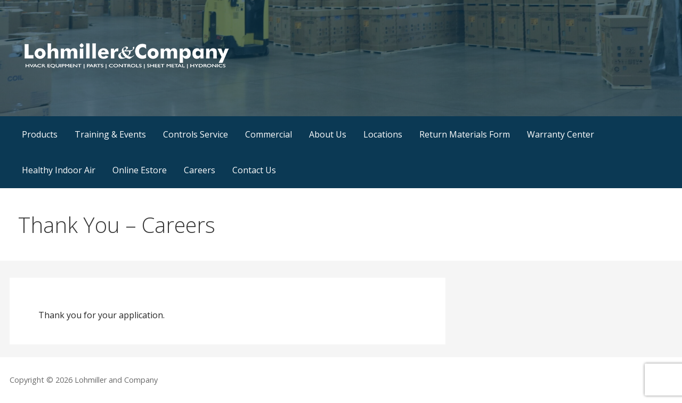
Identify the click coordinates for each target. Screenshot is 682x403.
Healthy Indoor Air (58, 170)
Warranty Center (560, 134)
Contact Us (254, 170)
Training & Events (110, 134)
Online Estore (139, 170)
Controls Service (195, 134)
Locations (382, 134)
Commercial (268, 134)
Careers (199, 170)
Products (40, 134)
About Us (327, 134)
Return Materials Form (464, 134)
